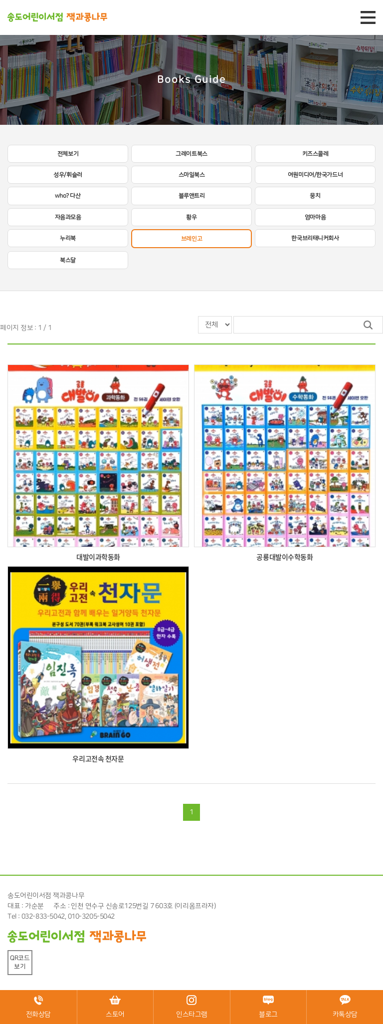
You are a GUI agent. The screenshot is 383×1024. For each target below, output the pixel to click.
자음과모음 (68, 217)
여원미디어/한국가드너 (315, 174)
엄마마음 (315, 217)
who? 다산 (67, 195)
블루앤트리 (192, 195)
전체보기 (67, 153)
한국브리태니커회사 (315, 238)
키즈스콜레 (315, 153)
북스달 (68, 260)
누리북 (68, 238)
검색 (368, 325)
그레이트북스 (191, 153)
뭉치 (315, 195)
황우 (191, 217)
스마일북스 (192, 174)
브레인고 (191, 238)
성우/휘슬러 (67, 174)
